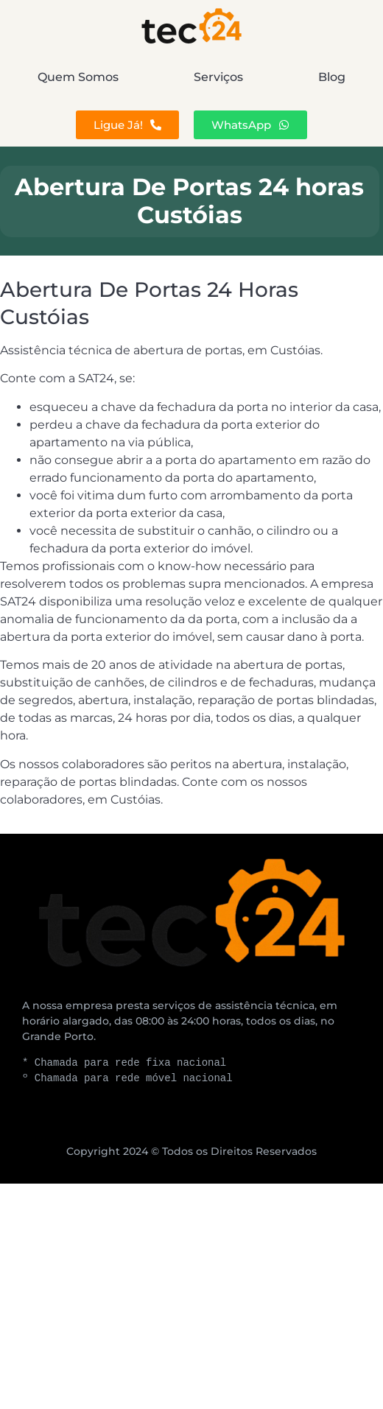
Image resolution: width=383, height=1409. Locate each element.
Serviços (218, 77)
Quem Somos (78, 77)
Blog (331, 77)
